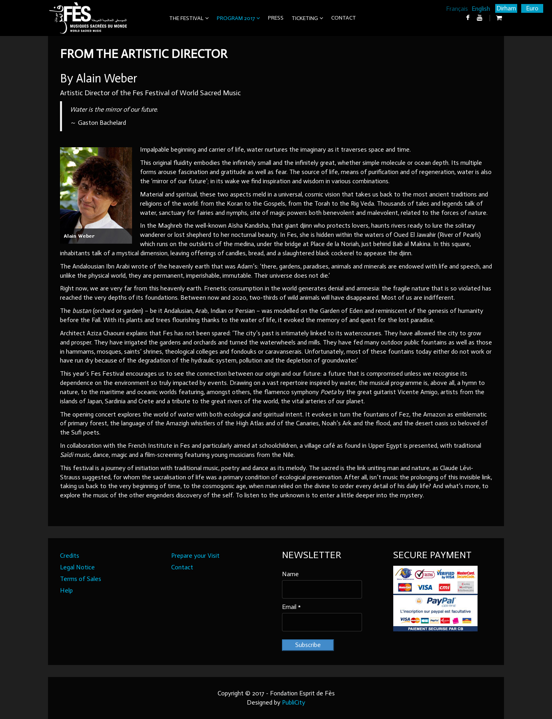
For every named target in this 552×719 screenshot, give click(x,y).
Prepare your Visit (195, 555)
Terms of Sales (80, 579)
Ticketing (305, 18)
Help (66, 590)
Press (276, 17)
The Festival (186, 18)
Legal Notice (77, 567)
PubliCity (293, 702)
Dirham (506, 8)
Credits (69, 555)
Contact (343, 17)
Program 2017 (236, 18)
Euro (532, 8)
